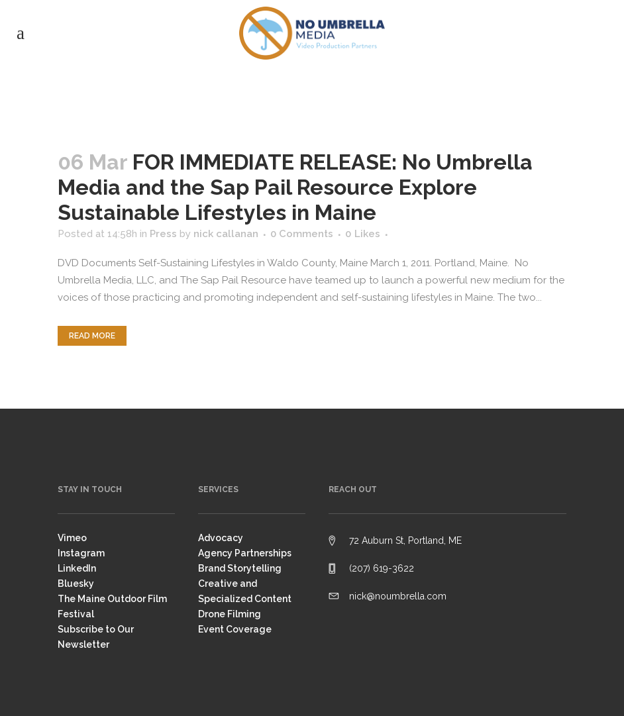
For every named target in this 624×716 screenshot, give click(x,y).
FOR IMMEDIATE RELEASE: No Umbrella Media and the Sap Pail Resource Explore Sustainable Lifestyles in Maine (295, 187)
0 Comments (301, 234)
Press (163, 234)
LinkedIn (77, 568)
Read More (92, 335)
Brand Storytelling (240, 568)
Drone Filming (229, 614)
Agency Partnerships (244, 553)
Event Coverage (235, 629)
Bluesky (76, 583)
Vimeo (72, 538)
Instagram (81, 553)
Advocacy (220, 538)
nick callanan (225, 234)
